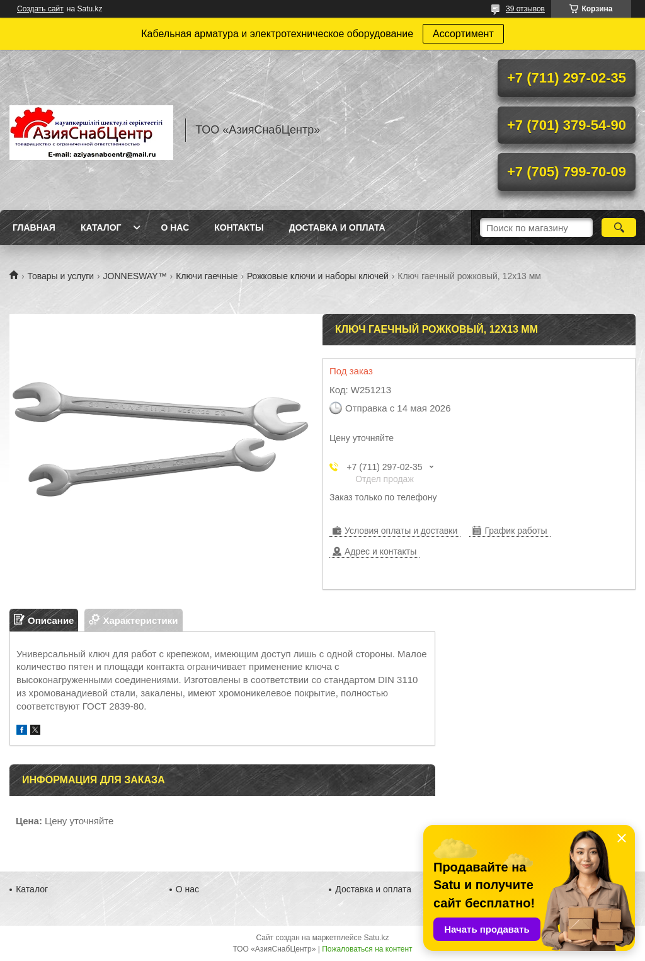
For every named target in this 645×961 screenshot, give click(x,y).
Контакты (238, 227)
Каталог (101, 227)
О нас (175, 227)
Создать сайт (40, 8)
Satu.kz (376, 937)
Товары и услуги (60, 276)
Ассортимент (463, 33)
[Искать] (619, 227)
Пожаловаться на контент (367, 949)
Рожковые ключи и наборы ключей (318, 276)
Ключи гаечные (206, 276)
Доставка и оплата (337, 227)
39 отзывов (525, 8)
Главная (34, 227)
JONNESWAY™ (135, 276)
